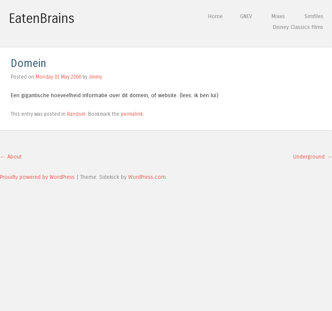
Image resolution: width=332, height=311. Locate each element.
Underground (312, 156)
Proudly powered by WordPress (37, 177)
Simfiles (313, 16)
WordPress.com (147, 177)
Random (76, 114)
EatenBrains (42, 18)
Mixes (278, 16)
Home (215, 16)
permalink (132, 114)
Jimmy (95, 77)
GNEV (246, 16)
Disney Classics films (298, 27)
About (11, 156)
